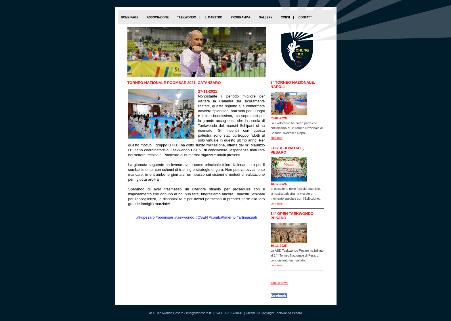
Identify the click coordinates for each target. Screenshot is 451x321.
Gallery (265, 17)
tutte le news (279, 282)
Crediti (250, 313)
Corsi (285, 17)
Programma (240, 17)
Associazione (158, 17)
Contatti (305, 17)
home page (129, 17)
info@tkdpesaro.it (198, 313)
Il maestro (213, 17)
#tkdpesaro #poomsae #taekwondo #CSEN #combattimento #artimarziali (196, 217)
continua (277, 138)
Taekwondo (186, 17)
